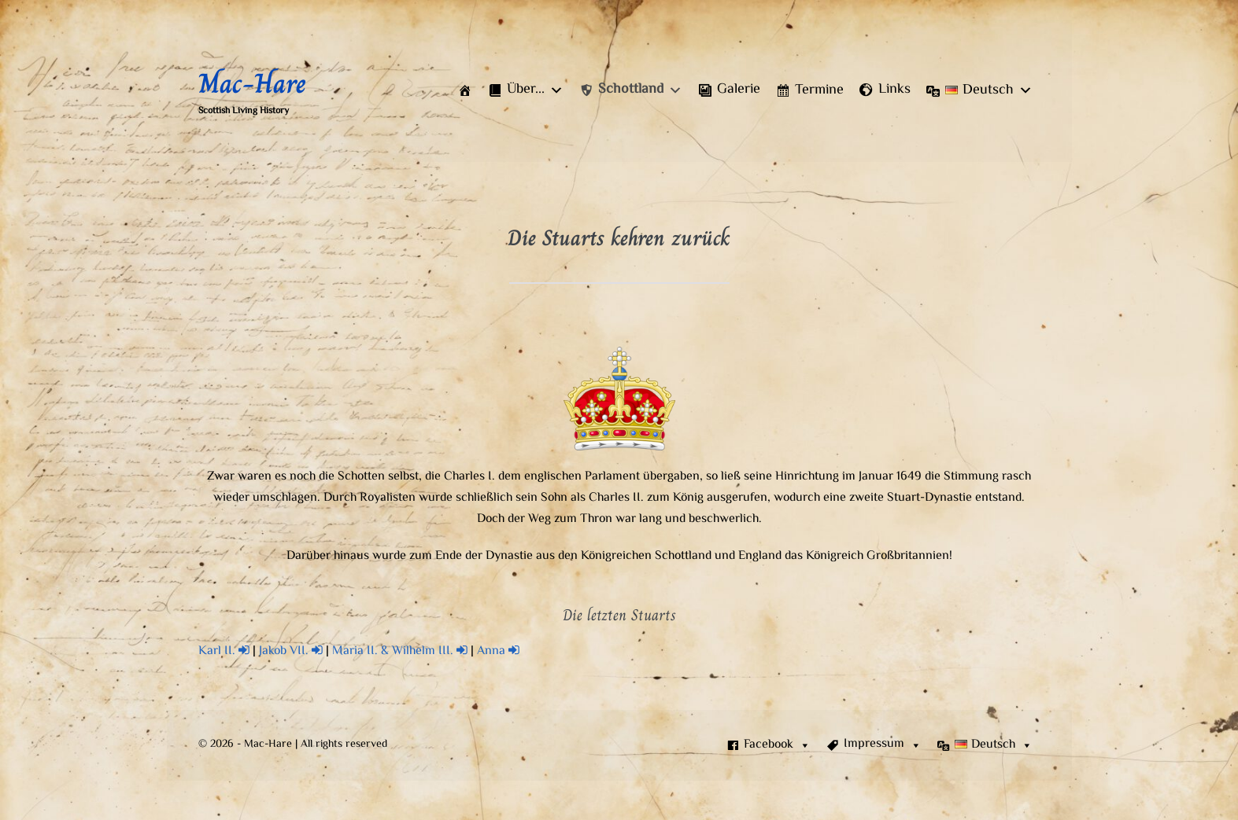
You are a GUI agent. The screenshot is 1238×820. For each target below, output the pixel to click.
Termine (819, 90)
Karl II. (223, 651)
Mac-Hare (252, 83)
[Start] (465, 90)
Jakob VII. (291, 651)
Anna (498, 651)
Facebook (777, 745)
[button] (525, 90)
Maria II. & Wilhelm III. (399, 651)
